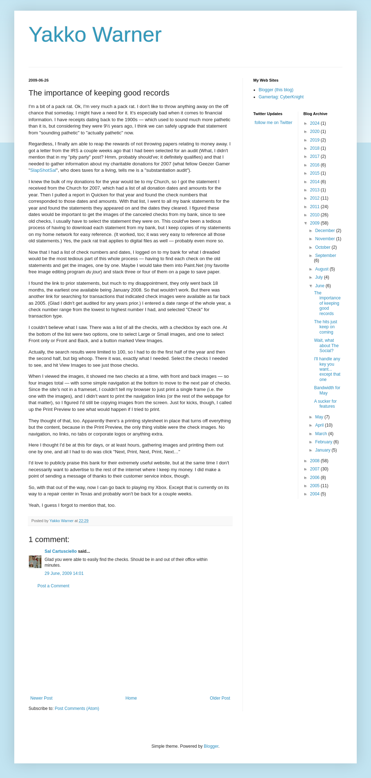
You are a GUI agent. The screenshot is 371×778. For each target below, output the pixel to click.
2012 (315, 198)
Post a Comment (53, 585)
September (325, 255)
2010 (315, 214)
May (319, 416)
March (321, 433)
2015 (315, 173)
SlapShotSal (43, 170)
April (320, 425)
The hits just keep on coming (325, 327)
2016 (315, 165)
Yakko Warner (95, 34)
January (323, 450)
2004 (315, 493)
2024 (315, 123)
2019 (315, 140)
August (322, 269)
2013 (315, 189)
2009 (315, 223)
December (325, 230)
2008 (315, 460)
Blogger (211, 746)
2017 (315, 156)
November (325, 238)
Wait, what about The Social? (326, 345)
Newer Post (41, 698)
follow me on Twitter (274, 122)
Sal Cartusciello (61, 551)
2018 (315, 148)
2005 (315, 485)
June (320, 285)
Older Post (220, 698)
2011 (315, 206)
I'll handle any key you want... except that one (327, 369)
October (323, 247)
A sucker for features (325, 404)
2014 (315, 181)
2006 (315, 477)
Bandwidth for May (327, 390)
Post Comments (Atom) (77, 708)
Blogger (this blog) (276, 89)
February (324, 441)
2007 (315, 469)
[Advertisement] (130, 642)
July (319, 277)
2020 (315, 131)
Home (131, 698)
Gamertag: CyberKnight (281, 96)
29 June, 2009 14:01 (64, 573)
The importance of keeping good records (327, 303)
